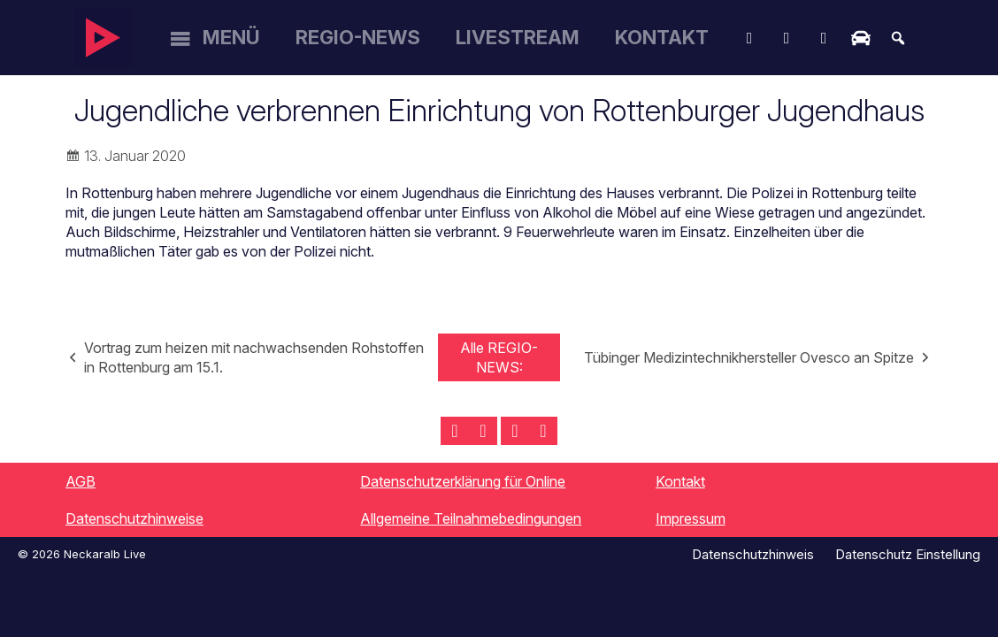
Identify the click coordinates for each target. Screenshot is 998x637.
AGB (80, 481)
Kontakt (662, 37)
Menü (231, 37)
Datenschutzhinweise (134, 518)
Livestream (518, 37)
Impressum (690, 518)
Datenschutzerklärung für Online (462, 481)
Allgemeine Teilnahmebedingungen (470, 518)
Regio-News (358, 37)
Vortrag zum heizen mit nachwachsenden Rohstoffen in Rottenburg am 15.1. (254, 357)
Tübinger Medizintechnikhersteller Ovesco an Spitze (749, 357)
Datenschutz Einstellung (907, 554)
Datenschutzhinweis (753, 554)
